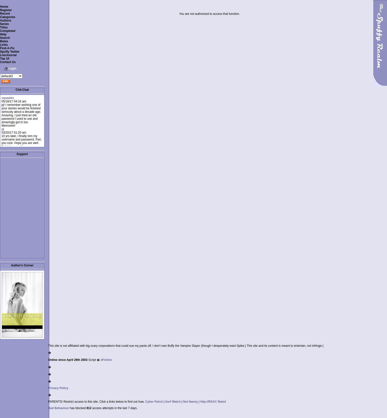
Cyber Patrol (154, 401)
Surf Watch (173, 401)
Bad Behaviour (58, 408)
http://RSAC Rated (213, 401)
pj (2, 129)
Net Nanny (190, 401)
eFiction (106, 360)
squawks (7, 98)
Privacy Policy (58, 388)
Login (12, 68)
